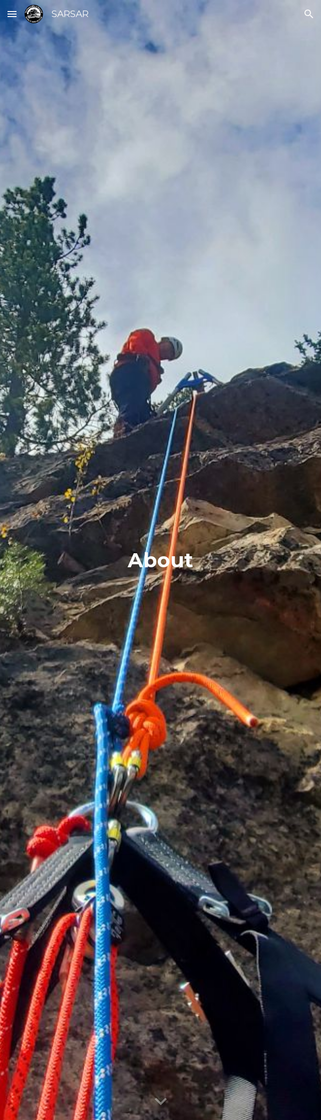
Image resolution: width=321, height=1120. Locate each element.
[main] (160, 560)
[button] (12, 14)
